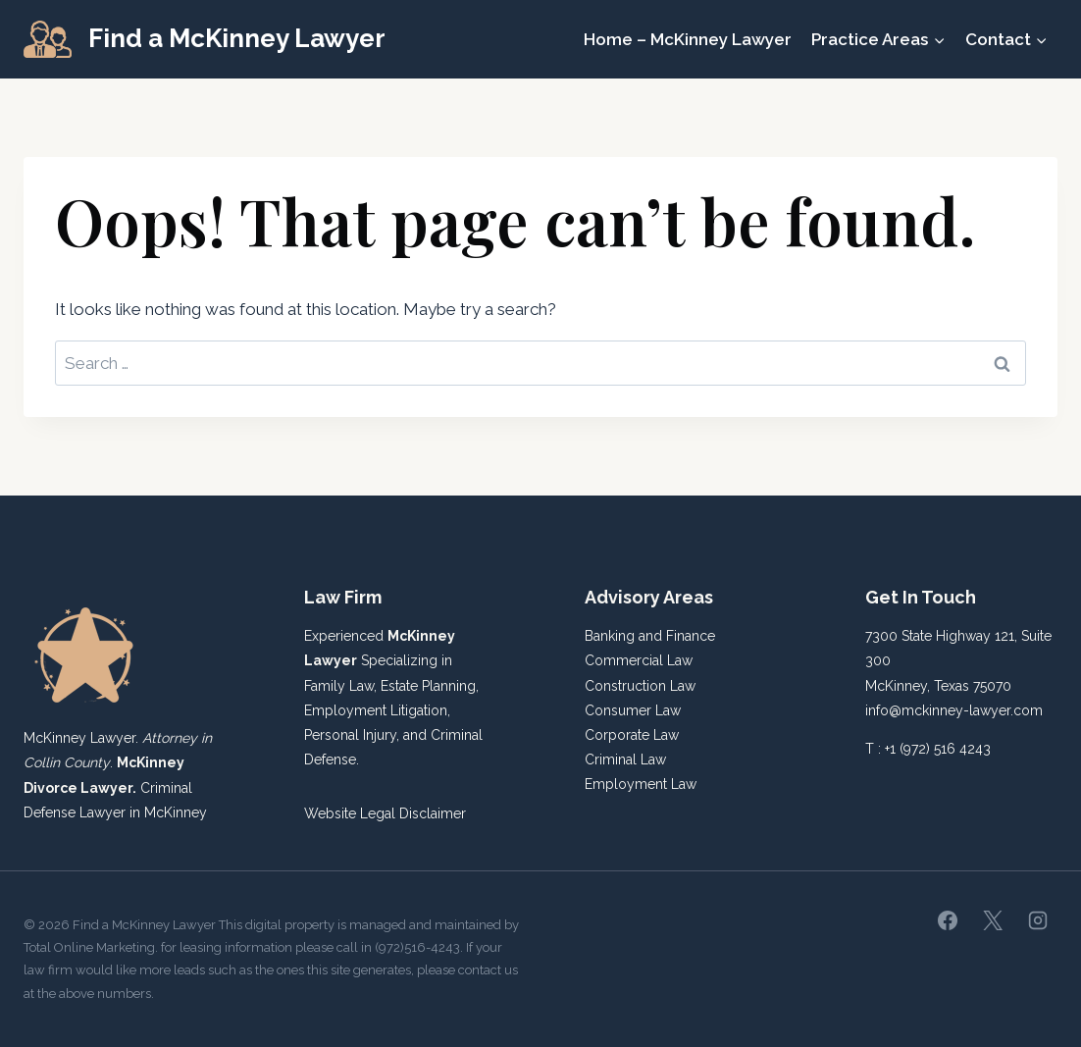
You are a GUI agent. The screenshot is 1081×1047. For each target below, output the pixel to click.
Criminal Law (625, 759)
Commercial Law (639, 660)
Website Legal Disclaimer (385, 813)
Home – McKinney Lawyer (688, 39)
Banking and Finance (650, 636)
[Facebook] (947, 920)
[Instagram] (1037, 920)
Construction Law (640, 686)
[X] (992, 920)
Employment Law (640, 784)
